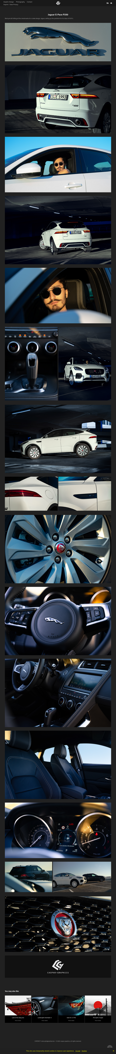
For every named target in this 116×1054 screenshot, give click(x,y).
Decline (84, 1051)
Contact (29, 2)
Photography (20, 2)
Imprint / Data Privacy (10, 4)
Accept (77, 1051)
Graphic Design (8, 2)
